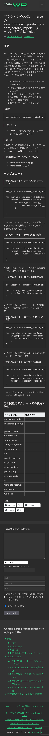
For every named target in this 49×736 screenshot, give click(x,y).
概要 (9, 638)
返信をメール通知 (14, 606)
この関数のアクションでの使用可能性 (24, 693)
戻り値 (15, 649)
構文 (14, 643)
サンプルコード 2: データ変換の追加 (27, 669)
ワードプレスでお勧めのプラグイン (24, 723)
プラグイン (29, 36)
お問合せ (38, 727)
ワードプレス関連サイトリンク (19, 727)
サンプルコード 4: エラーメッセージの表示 (27, 682)
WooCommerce (14, 36)
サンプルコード (14, 656)
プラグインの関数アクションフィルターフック (24, 719)
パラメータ (17, 646)
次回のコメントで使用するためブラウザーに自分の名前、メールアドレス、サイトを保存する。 (24, 596)
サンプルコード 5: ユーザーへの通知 (27, 689)
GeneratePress (35, 732)
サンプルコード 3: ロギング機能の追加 (27, 676)
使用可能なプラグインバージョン (27, 653)
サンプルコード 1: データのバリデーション (27, 662)
